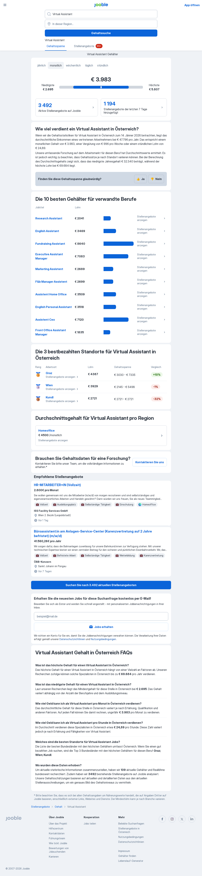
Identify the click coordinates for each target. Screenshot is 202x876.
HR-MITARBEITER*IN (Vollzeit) (57, 485)
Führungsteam (57, 838)
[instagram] (172, 819)
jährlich (41, 65)
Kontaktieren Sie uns (149, 462)
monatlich (56, 65)
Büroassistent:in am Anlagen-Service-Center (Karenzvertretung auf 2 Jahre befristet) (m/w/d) (93, 534)
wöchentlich (73, 65)
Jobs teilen (90, 823)
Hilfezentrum (56, 828)
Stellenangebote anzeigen (151, 218)
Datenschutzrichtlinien (72, 639)
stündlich (102, 65)
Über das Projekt (58, 823)
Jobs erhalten (101, 627)
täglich (89, 65)
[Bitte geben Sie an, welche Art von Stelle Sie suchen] (101, 14)
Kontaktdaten (57, 833)
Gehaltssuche (101, 33)
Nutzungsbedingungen (103, 639)
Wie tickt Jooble (58, 843)
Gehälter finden (127, 855)
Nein (156, 179)
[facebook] (162, 819)
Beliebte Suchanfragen (131, 823)
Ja (140, 179)
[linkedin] (191, 819)
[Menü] (4, 4)
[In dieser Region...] (101, 24)
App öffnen (192, 5)
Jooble (26, 868)
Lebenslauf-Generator (130, 860)
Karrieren (54, 856)
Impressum (124, 850)
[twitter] (181, 819)
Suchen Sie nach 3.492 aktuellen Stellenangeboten (101, 585)
